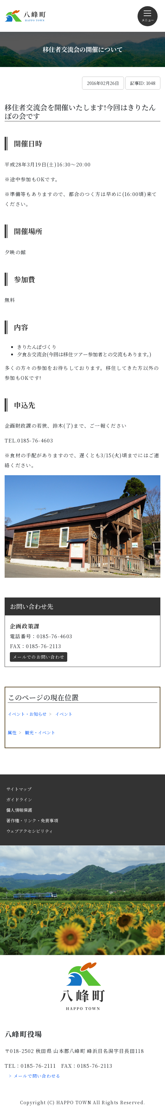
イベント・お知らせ (27, 714)
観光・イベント (40, 732)
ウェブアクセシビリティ (29, 831)
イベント (63, 714)
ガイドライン (19, 799)
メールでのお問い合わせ (38, 657)
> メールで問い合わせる (35, 1076)
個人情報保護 (19, 810)
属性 (12, 732)
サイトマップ (18, 789)
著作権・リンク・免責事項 (32, 820)
